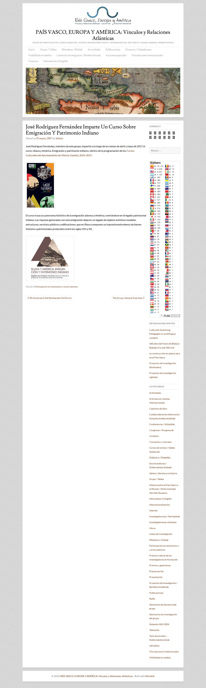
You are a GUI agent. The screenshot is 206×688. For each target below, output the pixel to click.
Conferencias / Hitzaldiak (162, 424)
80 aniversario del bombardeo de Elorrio (51, 298)
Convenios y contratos (160, 442)
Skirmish (149, 676)
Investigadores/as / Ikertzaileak (164, 516)
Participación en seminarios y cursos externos (56, 286)
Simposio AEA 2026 (159, 624)
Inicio (31, 49)
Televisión (154, 630)
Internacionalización (159, 504)
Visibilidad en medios (40, 55)
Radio (152, 598)
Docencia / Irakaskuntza (138, 49)
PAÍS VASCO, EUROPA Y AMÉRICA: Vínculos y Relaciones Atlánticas (103, 35)
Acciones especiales (116, 55)
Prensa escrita (156, 571)
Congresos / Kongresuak (161, 430)
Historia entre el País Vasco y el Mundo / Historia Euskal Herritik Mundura (163, 489)
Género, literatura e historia (163, 473)
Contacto (33, 61)
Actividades (94, 49)
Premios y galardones (160, 565)
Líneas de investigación (160, 534)
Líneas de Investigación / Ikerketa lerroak (79, 55)
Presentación (156, 577)
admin (59, 138)
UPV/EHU (154, 645)
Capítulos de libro (158, 408)
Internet (153, 510)
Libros (152, 528)
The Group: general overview (127, 298)
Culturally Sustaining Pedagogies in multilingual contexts (162, 334)
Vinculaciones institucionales (147, 55)
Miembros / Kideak (72, 49)
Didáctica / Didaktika (159, 457)
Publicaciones (113, 49)
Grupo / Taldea (48, 49)
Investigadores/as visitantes (163, 522)
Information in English (55, 61)
